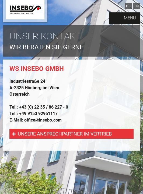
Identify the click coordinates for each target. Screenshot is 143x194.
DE (128, 6)
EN (136, 6)
